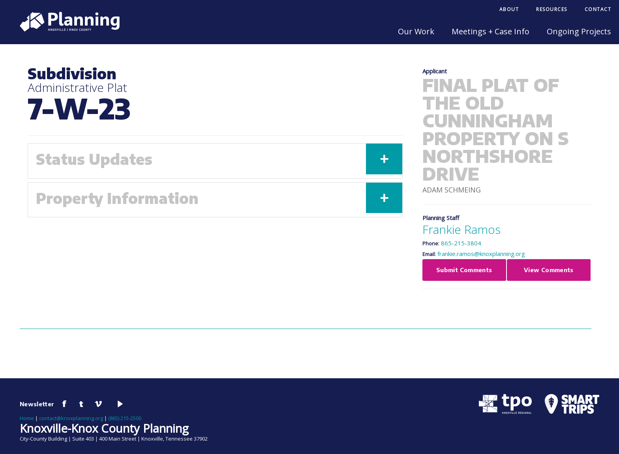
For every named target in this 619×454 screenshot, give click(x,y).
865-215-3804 (461, 243)
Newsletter (37, 403)
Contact (598, 9)
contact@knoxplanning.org (71, 418)
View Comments (549, 269)
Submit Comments (464, 269)
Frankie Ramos (461, 229)
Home (27, 418)
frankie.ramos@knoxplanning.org (481, 254)
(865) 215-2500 (124, 418)
